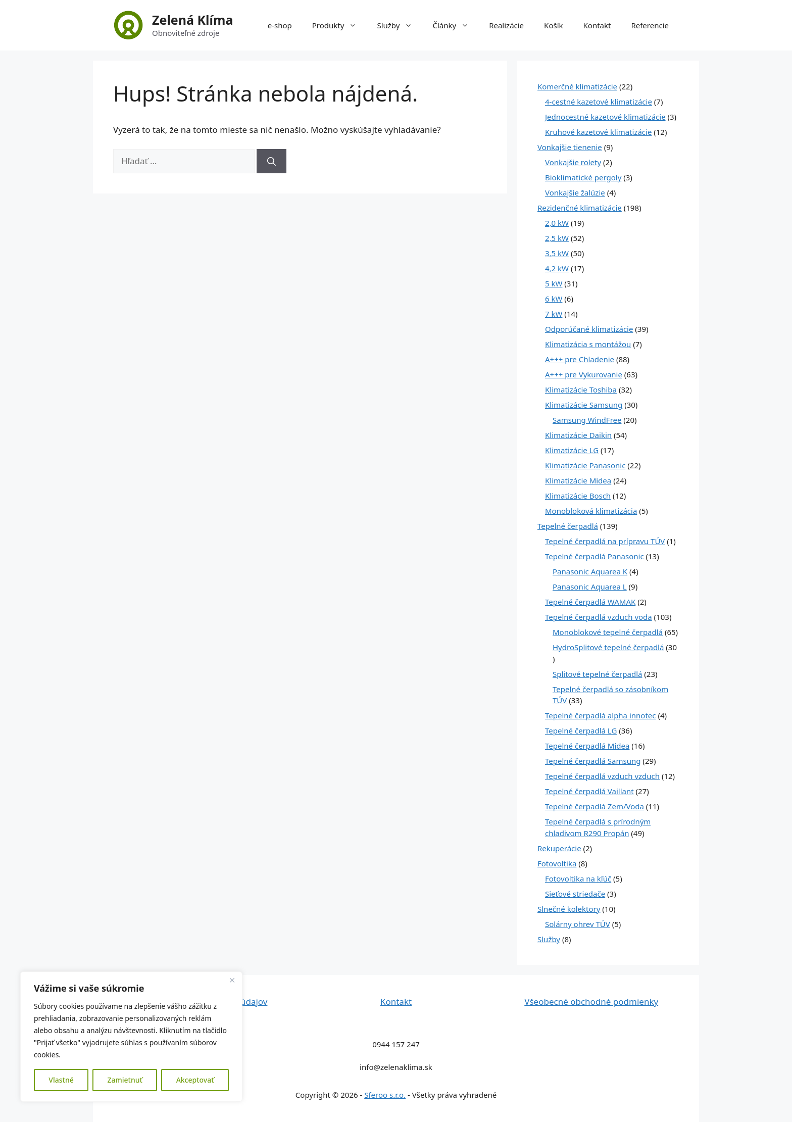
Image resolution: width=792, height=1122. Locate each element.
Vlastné (60, 1080)
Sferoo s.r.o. (385, 1095)
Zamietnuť (124, 1080)
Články (455, 25)
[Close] (232, 980)
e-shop (280, 25)
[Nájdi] (271, 161)
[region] (131, 1036)
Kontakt (597, 25)
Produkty (339, 25)
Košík (553, 25)
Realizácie (506, 25)
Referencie (650, 25)
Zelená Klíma (192, 19)
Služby (399, 25)
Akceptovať (195, 1080)
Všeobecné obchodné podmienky (591, 1001)
